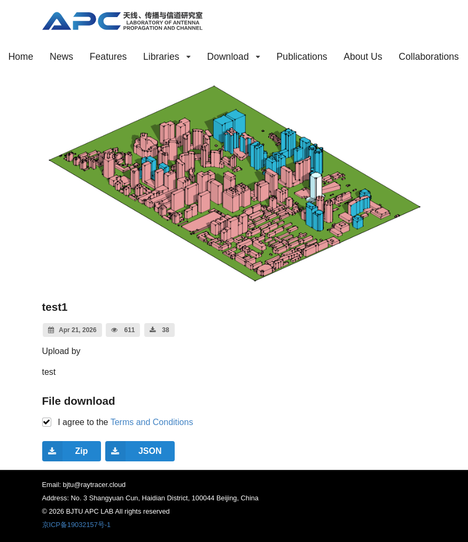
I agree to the (125, 422)
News (61, 56)
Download (233, 56)
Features (108, 56)
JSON (133, 451)
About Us (363, 56)
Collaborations (428, 56)
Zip (65, 451)
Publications (302, 56)
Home (20, 56)
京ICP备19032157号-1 (76, 525)
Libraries (167, 56)
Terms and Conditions (152, 422)
